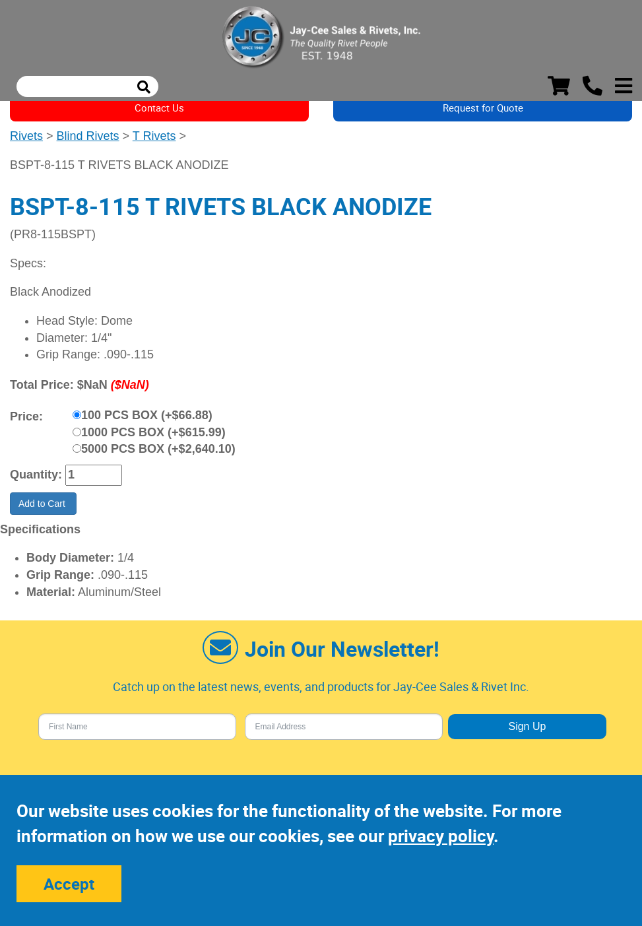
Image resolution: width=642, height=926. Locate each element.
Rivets (26, 136)
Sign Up (527, 726)
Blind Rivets (88, 136)
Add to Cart (43, 503)
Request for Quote (483, 107)
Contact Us (159, 107)
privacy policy (441, 835)
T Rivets (154, 136)
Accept (69, 883)
